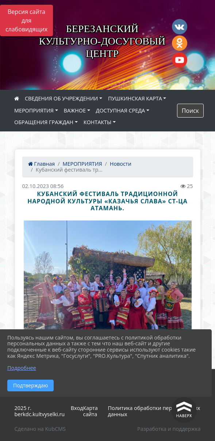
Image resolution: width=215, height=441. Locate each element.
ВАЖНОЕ (75, 110)
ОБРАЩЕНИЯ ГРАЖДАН (43, 122)
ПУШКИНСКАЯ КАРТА (135, 98)
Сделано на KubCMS (40, 428)
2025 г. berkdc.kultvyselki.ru (40, 411)
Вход (77, 407)
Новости (120, 163)
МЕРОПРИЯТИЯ (34, 110)
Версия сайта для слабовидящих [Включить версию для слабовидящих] (26, 20)
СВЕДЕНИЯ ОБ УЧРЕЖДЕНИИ (61, 98)
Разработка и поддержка (168, 428)
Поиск (190, 111)
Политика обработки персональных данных (154, 411)
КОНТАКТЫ (98, 122)
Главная (41, 163)
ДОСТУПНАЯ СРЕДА (120, 110)
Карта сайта (90, 411)
